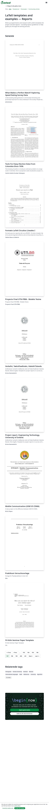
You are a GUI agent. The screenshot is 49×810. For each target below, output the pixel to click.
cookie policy (17, 805)
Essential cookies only (7, 808)
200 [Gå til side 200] (21, 656)
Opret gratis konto (24, 710)
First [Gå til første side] (9, 652)
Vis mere (8, 677)
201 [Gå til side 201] (25, 656)
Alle (10, 9)
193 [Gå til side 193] (24, 652)
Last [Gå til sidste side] (37, 656)
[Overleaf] (6, 2)
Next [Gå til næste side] (31, 656)
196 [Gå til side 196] (37, 652)
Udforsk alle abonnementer (24, 713)
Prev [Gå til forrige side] (15, 652)
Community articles (34, 9)
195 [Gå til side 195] (33, 652)
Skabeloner (16, 9)
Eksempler (24, 9)
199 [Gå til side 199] (16, 656)
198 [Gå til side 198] (12, 656)
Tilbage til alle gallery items (13, 6)
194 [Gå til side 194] (28, 652)
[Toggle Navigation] (46, 2)
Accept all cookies (19, 808)
